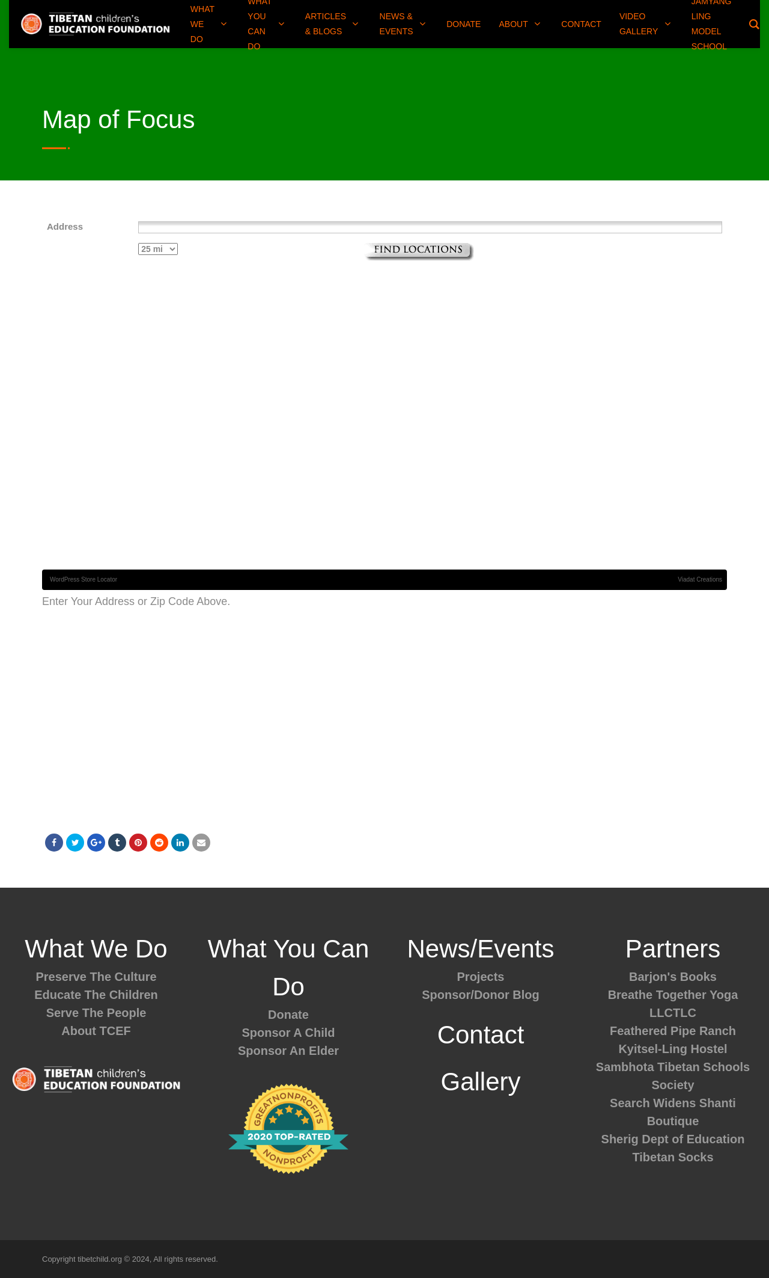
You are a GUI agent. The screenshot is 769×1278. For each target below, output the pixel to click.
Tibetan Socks (672, 1157)
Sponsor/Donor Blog (481, 994)
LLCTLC (672, 1012)
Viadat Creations (700, 579)
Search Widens (653, 1103)
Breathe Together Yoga (673, 994)
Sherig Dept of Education (673, 1139)
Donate (288, 1014)
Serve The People (96, 1012)
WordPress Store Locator (83, 579)
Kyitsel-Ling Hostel (672, 1048)
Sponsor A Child (288, 1032)
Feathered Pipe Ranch (673, 1030)
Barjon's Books (673, 976)
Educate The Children (96, 994)
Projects (481, 976)
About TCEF (96, 1030)
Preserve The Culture (95, 976)
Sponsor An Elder (288, 1050)
